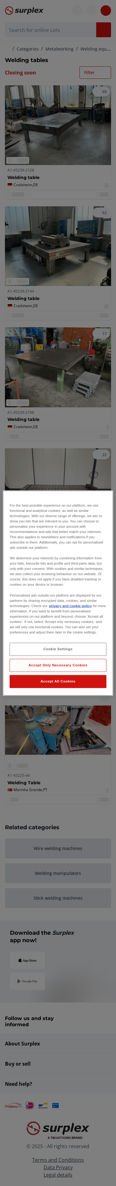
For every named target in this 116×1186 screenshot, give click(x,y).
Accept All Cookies (58, 681)
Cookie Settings (58, 649)
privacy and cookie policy (70, 606)
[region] (58, 593)
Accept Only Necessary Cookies (57, 665)
